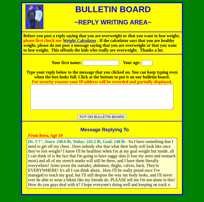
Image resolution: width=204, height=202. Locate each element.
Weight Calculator (79, 40)
